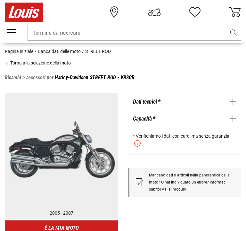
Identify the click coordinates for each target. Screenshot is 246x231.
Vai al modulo (174, 189)
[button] (233, 33)
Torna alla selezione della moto (38, 62)
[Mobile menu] (11, 32)
